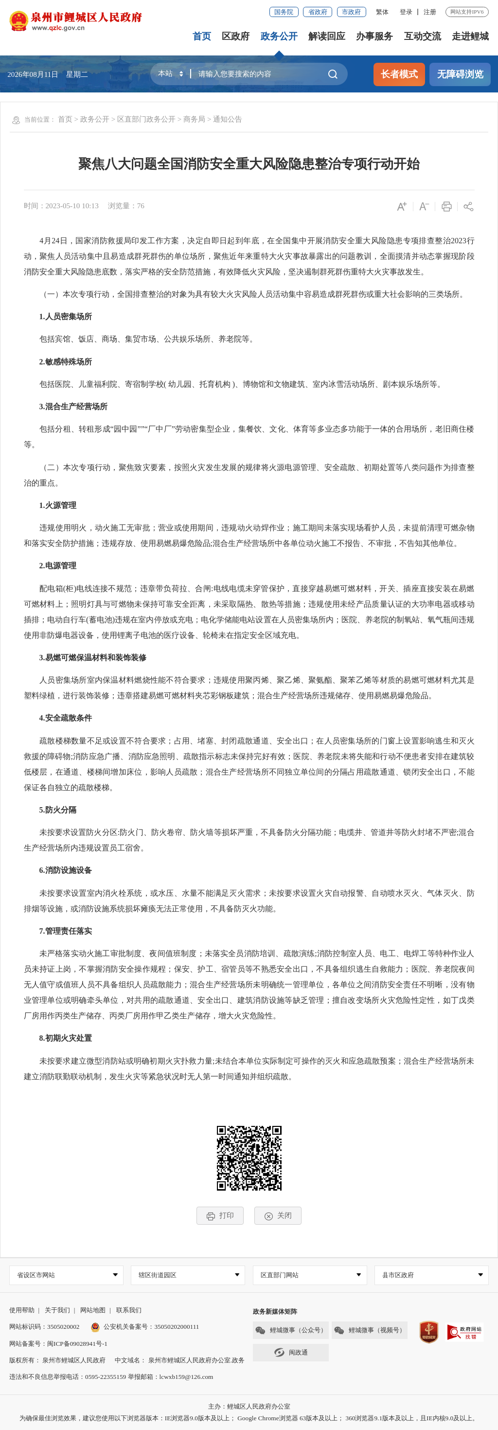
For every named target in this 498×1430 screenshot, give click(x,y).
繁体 (382, 12)
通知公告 (227, 119)
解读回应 (326, 36)
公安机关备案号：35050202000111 (144, 1326)
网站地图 (93, 1310)
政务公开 (279, 36)
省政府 (317, 12)
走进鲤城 (470, 36)
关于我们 (57, 1310)
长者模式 (399, 74)
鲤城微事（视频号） (370, 1330)
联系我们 (129, 1310)
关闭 (278, 1215)
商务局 (194, 119)
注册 (430, 12)
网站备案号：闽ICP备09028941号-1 (58, 1343)
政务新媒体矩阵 (275, 1311)
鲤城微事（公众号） (291, 1330)
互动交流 (422, 36)
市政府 (351, 12)
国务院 (283, 12)
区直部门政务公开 (146, 119)
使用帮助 (22, 1310)
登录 (406, 12)
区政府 (235, 36)
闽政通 (291, 1352)
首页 (202, 36)
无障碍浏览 (460, 74)
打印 (220, 1215)
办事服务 (374, 36)
